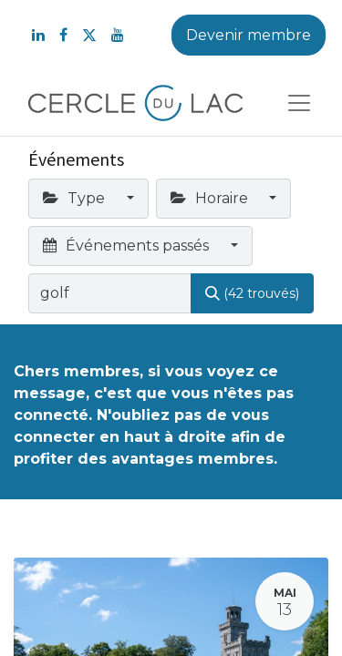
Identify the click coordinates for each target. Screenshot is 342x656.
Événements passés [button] (127, 245)
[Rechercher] (252, 293)
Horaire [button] (211, 198)
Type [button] (76, 198)
